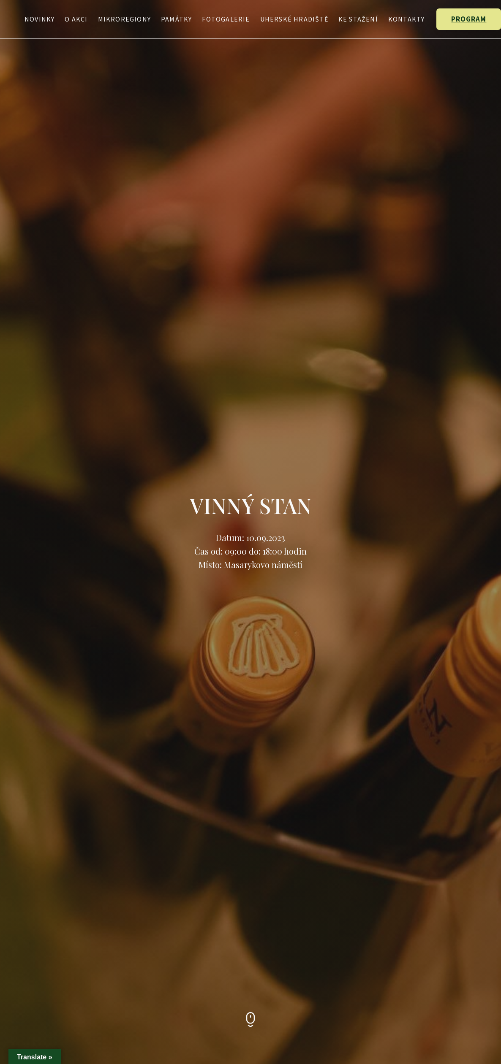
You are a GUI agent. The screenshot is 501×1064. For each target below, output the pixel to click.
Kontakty (406, 19)
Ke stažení (358, 19)
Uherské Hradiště (294, 19)
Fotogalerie (226, 19)
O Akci (76, 19)
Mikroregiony (124, 19)
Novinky (39, 19)
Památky (176, 19)
